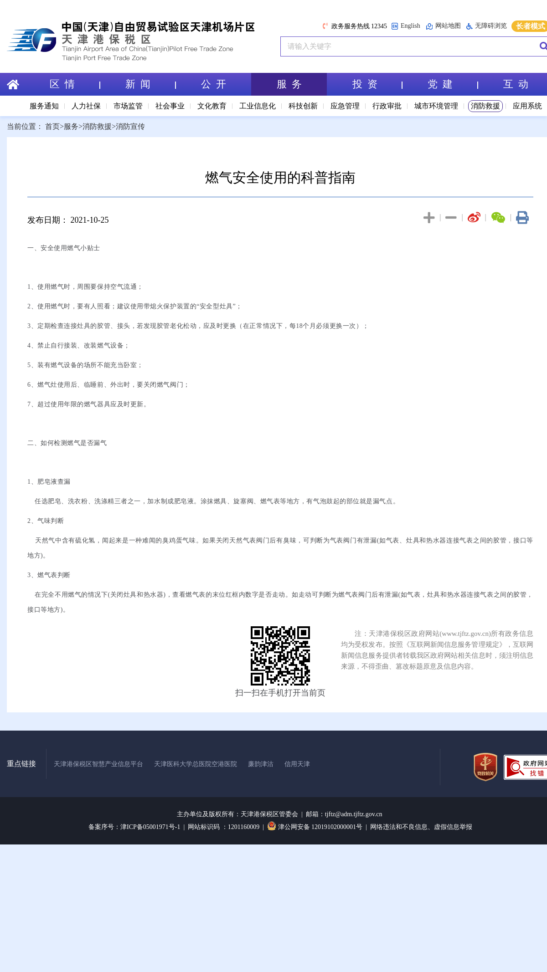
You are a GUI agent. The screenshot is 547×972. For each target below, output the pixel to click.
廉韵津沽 (261, 764)
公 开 (213, 84)
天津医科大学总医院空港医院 (195, 764)
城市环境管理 (436, 106)
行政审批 (387, 106)
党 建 (453, 84)
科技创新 (303, 106)
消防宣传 (130, 126)
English (405, 26)
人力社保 (86, 106)
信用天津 (297, 764)
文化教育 (212, 106)
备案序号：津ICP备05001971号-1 (134, 827)
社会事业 (170, 106)
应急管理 (345, 106)
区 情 (75, 84)
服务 (71, 126)
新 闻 (150, 84)
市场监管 (128, 106)
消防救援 (485, 106)
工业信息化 (257, 106)
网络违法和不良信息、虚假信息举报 (421, 827)
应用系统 (527, 106)
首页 (52, 126)
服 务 (289, 84)
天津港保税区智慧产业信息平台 (98, 764)
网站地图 (443, 26)
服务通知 (44, 106)
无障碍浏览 (486, 26)
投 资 (377, 84)
